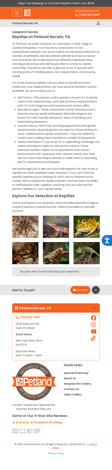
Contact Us (71, 389)
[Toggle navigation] (17, 13)
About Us (70, 378)
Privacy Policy (56, 453)
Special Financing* (76, 373)
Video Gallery (73, 394)
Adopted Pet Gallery (77, 384)
